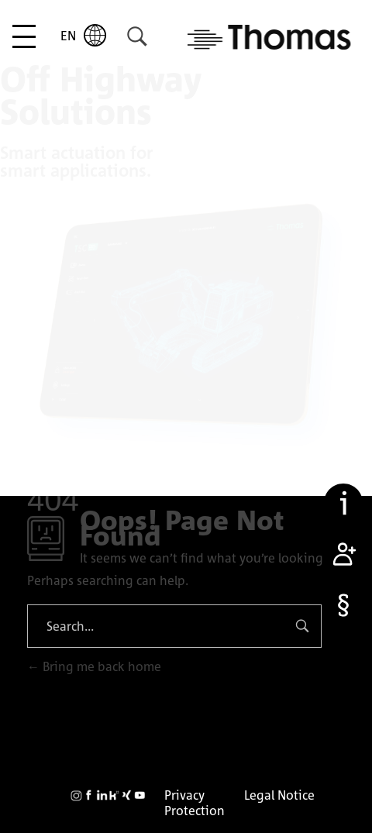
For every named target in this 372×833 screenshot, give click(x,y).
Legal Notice (279, 795)
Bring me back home (94, 666)
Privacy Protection (194, 802)
